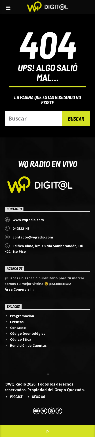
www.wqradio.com (28, 220)
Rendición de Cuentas (28, 345)
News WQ (38, 397)
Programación (22, 316)
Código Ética (20, 339)
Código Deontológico (28, 333)
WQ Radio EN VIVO (47, 163)
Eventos (17, 322)
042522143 (21, 228)
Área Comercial (20, 290)
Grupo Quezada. (69, 389)
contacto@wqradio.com (33, 237)
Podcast (16, 397)
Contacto (18, 327)
